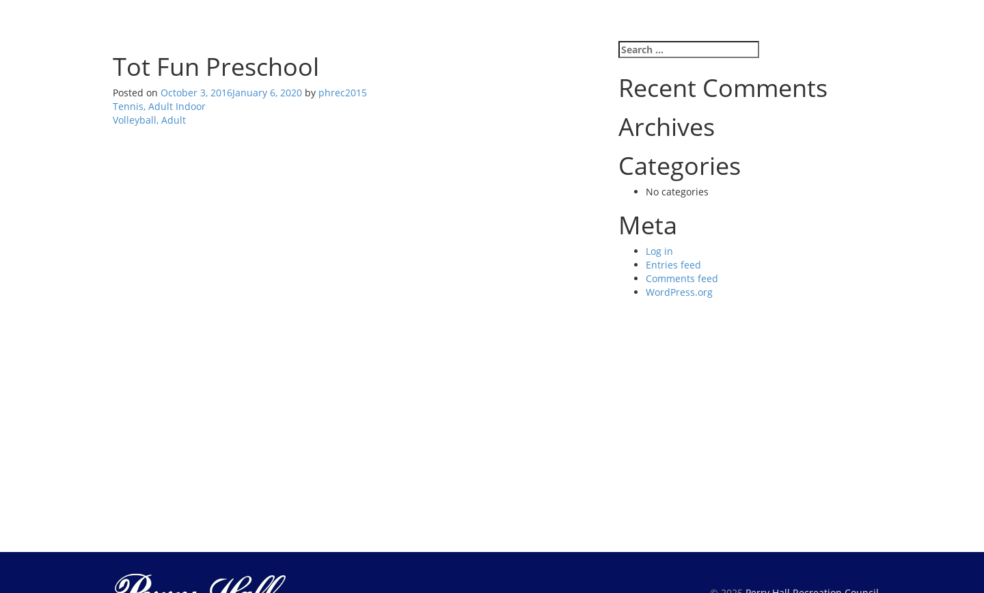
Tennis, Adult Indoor (159, 106)
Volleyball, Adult (149, 119)
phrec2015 (342, 92)
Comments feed (682, 278)
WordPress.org (679, 292)
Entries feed (673, 264)
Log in (659, 251)
